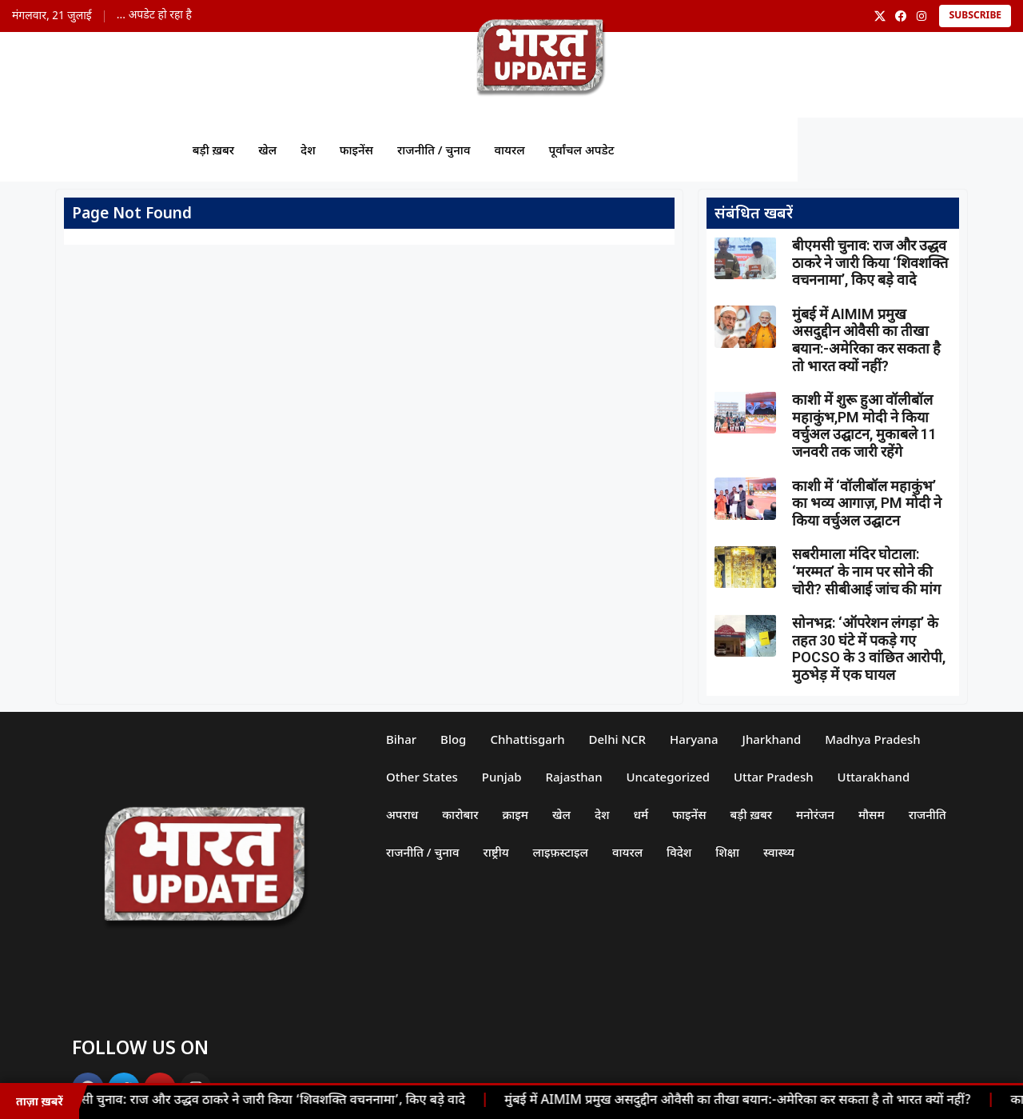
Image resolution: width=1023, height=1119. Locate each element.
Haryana (695, 739)
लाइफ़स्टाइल (561, 852)
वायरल (509, 150)
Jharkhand (772, 739)
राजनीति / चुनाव (434, 150)
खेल (267, 150)
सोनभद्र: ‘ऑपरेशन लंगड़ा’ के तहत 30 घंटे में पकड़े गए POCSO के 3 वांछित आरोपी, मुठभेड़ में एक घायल (868, 648)
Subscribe (975, 16)
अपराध (402, 814)
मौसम (872, 814)
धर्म (641, 814)
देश (307, 150)
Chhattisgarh (528, 739)
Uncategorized (669, 777)
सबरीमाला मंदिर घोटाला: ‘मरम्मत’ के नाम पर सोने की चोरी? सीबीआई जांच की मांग (866, 571)
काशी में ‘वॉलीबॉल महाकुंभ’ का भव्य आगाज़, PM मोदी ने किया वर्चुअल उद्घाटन (866, 503)
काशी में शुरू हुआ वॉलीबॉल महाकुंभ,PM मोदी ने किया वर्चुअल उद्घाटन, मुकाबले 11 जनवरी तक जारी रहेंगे (864, 425)
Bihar (401, 739)
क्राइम (516, 814)
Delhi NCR (618, 739)
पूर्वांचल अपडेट (581, 150)
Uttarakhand (874, 777)
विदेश (679, 852)
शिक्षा (728, 852)
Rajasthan (574, 777)
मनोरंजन (816, 814)
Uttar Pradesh (774, 777)
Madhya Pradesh (873, 739)
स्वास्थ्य (779, 852)
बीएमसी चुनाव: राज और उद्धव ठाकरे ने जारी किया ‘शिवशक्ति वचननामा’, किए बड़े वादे (264, 1101)
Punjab (502, 777)
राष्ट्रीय (496, 852)
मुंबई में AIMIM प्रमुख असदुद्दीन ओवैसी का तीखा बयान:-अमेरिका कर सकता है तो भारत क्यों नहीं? (742, 1101)
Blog (453, 739)
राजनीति (927, 814)
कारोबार (460, 814)
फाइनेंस (355, 150)
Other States (422, 777)
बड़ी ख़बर (212, 150)
